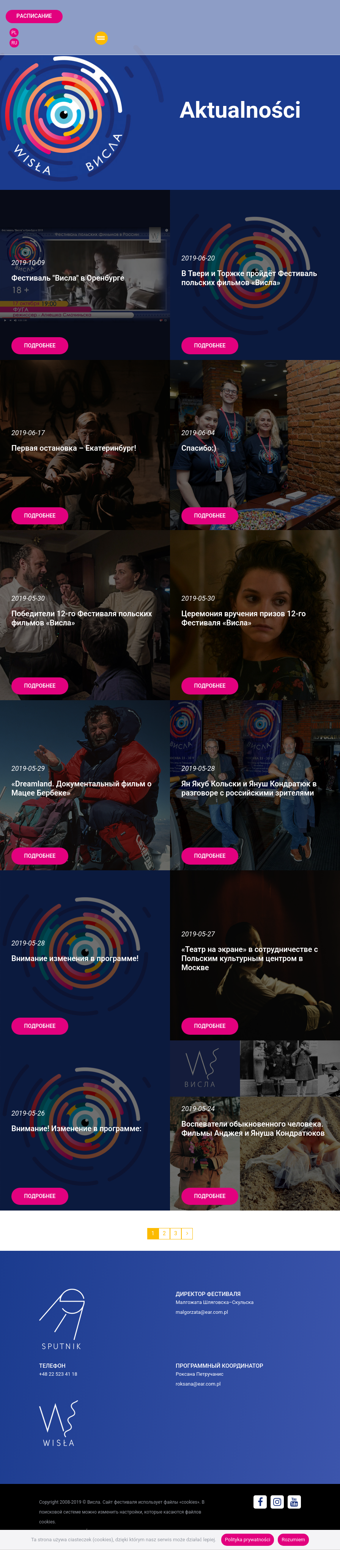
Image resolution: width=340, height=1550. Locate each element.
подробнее (40, 346)
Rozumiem (293, 1539)
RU (14, 43)
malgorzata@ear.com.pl (202, 1312)
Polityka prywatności (247, 1539)
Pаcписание (34, 16)
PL (14, 32)
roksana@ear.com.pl (198, 1384)
